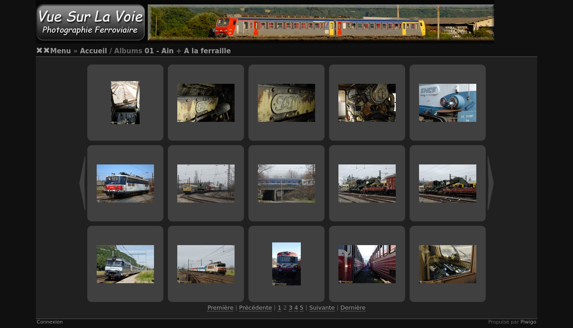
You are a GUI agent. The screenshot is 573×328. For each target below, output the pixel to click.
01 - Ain (159, 51)
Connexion (50, 322)
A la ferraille (207, 51)
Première (220, 307)
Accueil (93, 51)
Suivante (322, 307)
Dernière (353, 307)
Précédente (255, 307)
